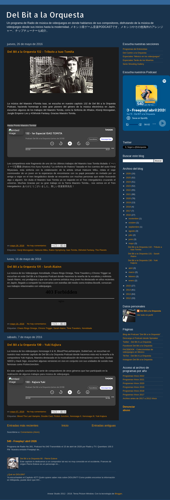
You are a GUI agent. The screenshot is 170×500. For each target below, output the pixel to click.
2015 (128, 286)
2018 (128, 207)
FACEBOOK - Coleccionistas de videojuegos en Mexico (138, 350)
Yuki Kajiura (101, 416)
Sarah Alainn (59, 328)
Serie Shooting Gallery (133, 64)
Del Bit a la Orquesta (45, 15)
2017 (128, 211)
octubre (132, 222)
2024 (128, 182)
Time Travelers (74, 328)
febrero (132, 276)
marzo (132, 272)
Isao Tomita (71, 250)
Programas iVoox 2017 (133, 394)
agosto (132, 231)
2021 (128, 194)
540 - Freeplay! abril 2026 (22, 441)
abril (131, 268)
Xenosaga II (75, 416)
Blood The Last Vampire (28, 416)
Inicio (65, 425)
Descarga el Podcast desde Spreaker (140, 338)
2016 (128, 215)
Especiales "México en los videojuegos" (141, 56)
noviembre (134, 218)
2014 (128, 290)
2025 (128, 177)
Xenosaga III (88, 416)
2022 (128, 190)
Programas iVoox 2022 (133, 376)
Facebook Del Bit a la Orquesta (137, 346)
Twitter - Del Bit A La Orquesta (137, 342)
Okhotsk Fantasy (86, 250)
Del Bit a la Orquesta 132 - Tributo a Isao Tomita (40, 51)
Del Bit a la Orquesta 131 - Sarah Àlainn (34, 266)
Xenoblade (87, 328)
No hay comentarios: (37, 245)
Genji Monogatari (25, 250)
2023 (128, 186)
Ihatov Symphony (57, 250)
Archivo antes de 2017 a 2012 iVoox (140, 398)
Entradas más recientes (22, 425)
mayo (131, 243)
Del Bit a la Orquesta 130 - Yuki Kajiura (34, 344)
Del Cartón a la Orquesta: (135, 53)
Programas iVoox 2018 (133, 391)
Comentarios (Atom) (30, 432)
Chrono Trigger (45, 328)
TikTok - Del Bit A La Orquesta (137, 356)
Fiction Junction (61, 416)
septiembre (134, 227)
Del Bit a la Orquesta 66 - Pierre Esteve (38, 458)
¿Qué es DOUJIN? (16, 474)
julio (131, 235)
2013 (128, 294)
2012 (128, 298)
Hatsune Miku (41, 250)
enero (132, 280)
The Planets (101, 250)
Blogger (118, 493)
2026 (128, 173)
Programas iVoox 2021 (133, 379)
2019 (128, 202)
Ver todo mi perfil (145, 315)
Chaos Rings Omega (27, 328)
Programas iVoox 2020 (133, 383)
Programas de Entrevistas (135, 49)
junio (131, 239)
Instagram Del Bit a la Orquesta (137, 359)
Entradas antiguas (104, 425)
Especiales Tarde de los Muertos (138, 60)
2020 (128, 198)
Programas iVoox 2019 (133, 387)
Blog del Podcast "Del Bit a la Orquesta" (141, 334)
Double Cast (47, 416)
